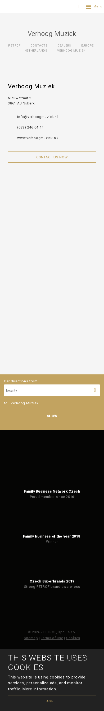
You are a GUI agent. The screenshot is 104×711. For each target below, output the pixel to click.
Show (52, 416)
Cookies (73, 638)
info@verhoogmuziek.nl (37, 117)
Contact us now (52, 157)
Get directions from (52, 387)
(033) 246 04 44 (30, 127)
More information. (39, 689)
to (21, 403)
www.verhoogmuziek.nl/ (37, 138)
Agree (52, 701)
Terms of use (52, 638)
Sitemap (31, 638)
